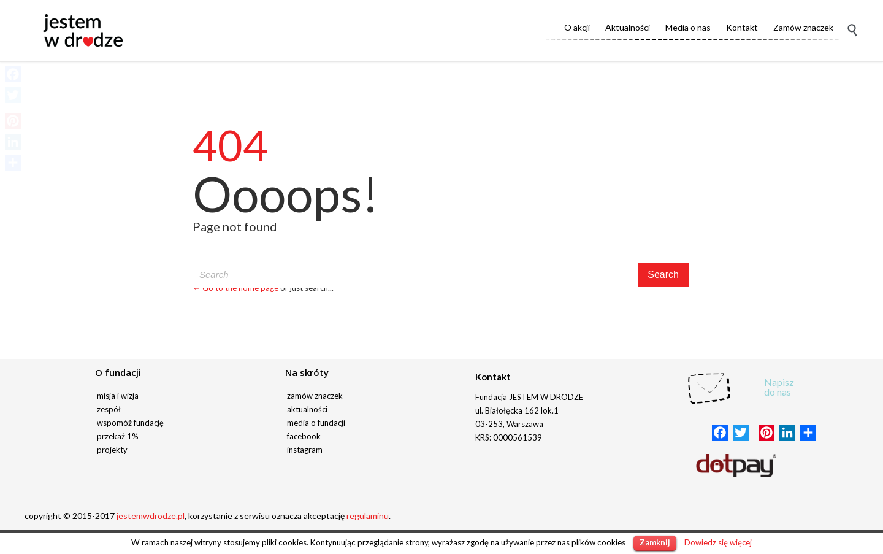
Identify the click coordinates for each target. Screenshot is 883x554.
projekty (112, 450)
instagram (305, 450)
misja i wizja (118, 396)
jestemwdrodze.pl (151, 515)
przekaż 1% (118, 436)
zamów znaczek (315, 396)
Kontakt (493, 376)
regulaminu (367, 515)
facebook (304, 436)
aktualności (307, 409)
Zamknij (655, 542)
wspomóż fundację (130, 423)
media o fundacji (316, 423)
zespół (109, 409)
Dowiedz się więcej (718, 542)
